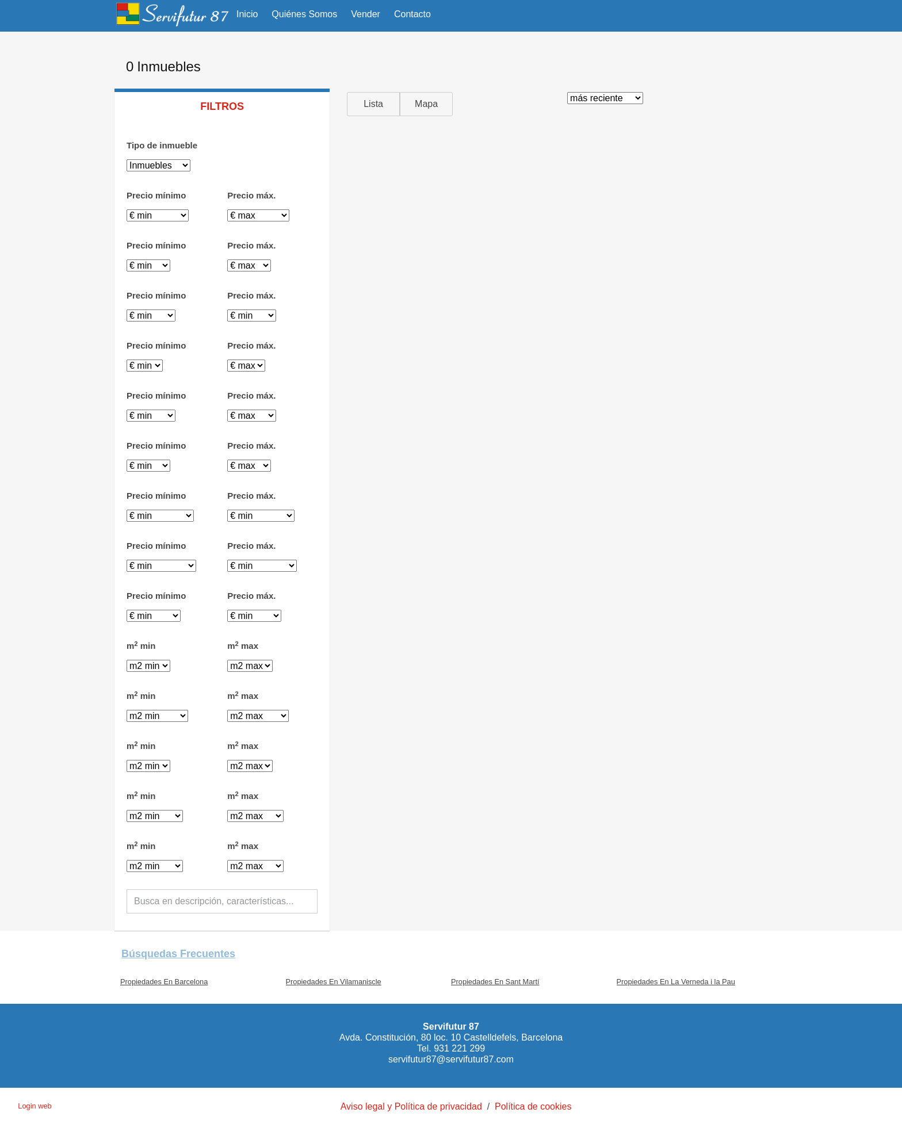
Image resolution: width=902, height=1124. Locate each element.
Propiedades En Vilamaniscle (333, 981)
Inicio (247, 14)
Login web (34, 1106)
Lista (373, 104)
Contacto (412, 14)
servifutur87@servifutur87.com (451, 1059)
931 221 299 (459, 1048)
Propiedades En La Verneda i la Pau (676, 981)
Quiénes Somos (304, 14)
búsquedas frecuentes (178, 953)
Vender (365, 14)
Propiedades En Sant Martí (495, 981)
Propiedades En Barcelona (164, 981)
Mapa (426, 104)
